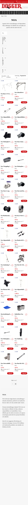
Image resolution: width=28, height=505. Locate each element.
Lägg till (10, 102)
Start (2, 16)
